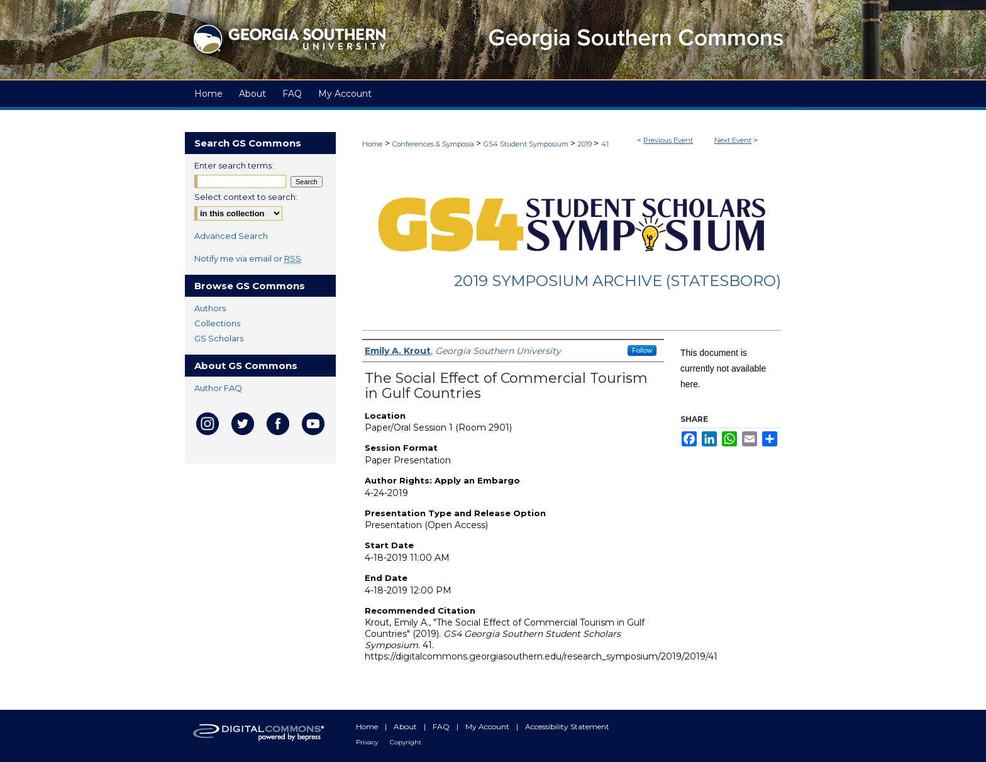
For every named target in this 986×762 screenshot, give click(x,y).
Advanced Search (231, 236)
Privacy (368, 742)
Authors (210, 308)
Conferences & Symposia (434, 144)
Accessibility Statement (567, 726)
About (406, 726)
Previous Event (668, 140)
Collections (217, 323)
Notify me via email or (247, 258)
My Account (488, 726)
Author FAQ (218, 388)
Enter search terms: (234, 165)
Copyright (405, 742)
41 (605, 144)
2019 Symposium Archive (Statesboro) (617, 281)
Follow (642, 350)
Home (372, 144)
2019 (586, 144)
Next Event (732, 140)
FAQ (442, 726)
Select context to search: (245, 197)
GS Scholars (218, 338)
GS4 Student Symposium (527, 144)
